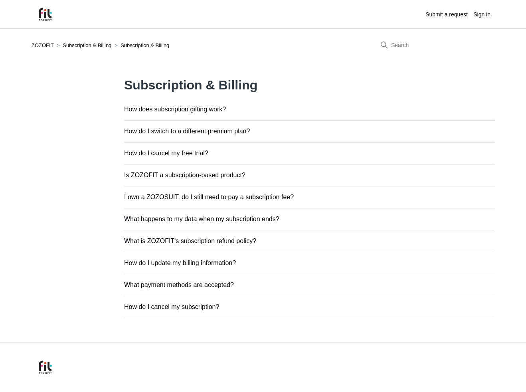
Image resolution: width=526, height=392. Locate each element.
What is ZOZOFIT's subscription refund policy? (190, 241)
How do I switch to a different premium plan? (187, 131)
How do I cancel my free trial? (166, 153)
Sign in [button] (481, 14)
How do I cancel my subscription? (171, 306)
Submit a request (446, 14)
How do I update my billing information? (180, 262)
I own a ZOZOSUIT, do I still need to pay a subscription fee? (209, 197)
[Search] (434, 45)
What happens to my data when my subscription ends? (201, 219)
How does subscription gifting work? (175, 109)
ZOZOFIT (42, 45)
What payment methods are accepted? (179, 284)
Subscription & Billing (87, 45)
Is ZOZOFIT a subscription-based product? (184, 175)
